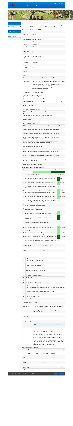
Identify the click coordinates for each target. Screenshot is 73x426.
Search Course (60, 3)
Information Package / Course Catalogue (23, 5)
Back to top (61, 373)
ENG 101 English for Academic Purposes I (12, 24)
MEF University (11, 26)
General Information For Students (14, 33)
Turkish (55, 3)
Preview (56, 373)
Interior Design (11, 31)
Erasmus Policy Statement (13, 38)
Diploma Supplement (12, 36)
